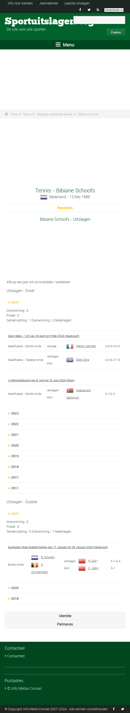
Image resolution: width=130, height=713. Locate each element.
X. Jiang (88, 568)
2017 (15, 477)
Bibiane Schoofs (88, 114)
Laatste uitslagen (76, 3)
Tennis (27, 114)
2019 (15, 456)
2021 (15, 434)
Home (14, 114)
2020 (15, 445)
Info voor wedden (20, 3)
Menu (65, 45)
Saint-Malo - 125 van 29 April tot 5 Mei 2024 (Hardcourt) (43, 336)
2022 (15, 424)
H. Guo (88, 560)
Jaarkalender (48, 3)
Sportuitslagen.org (22, 21)
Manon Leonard (81, 346)
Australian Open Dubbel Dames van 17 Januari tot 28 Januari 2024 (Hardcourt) (58, 547)
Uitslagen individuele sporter (54, 114)
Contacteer (16, 655)
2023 (15, 413)
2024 (15, 302)
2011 (15, 488)
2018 (15, 466)
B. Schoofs (42, 557)
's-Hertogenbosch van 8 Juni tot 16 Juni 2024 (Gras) (41, 380)
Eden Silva (77, 359)
